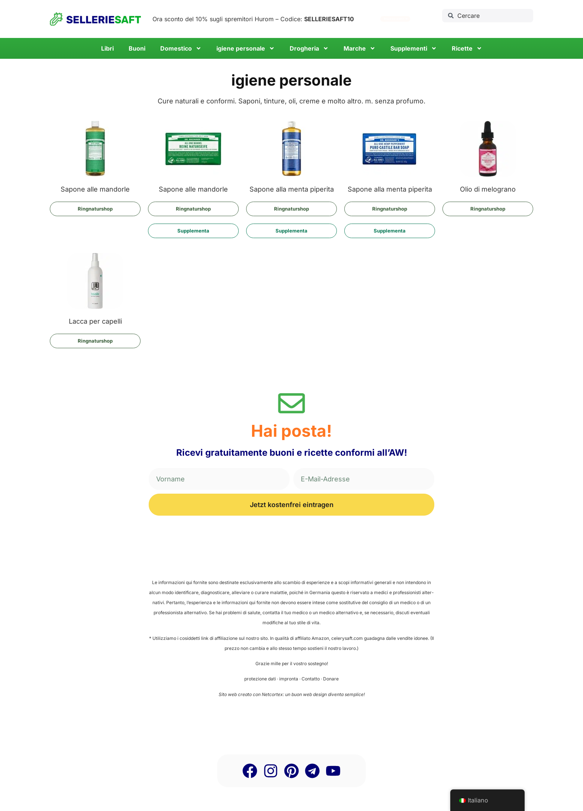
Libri (107, 48)
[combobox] (487, 15)
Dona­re (331, 679)
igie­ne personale (245, 48)
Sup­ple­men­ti (413, 48)
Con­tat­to (311, 679)
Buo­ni (137, 48)
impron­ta (288, 679)
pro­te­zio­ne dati (260, 679)
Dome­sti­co (181, 48)
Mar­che (360, 48)
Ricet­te (467, 48)
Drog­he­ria (309, 48)
